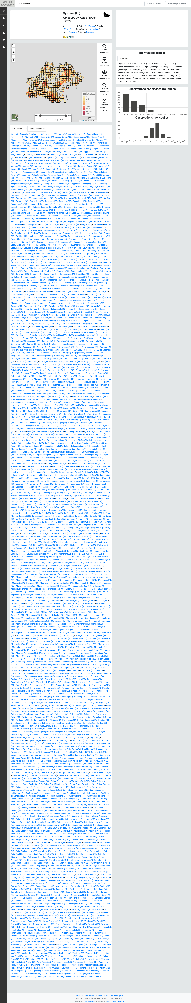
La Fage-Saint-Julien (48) (94, 466)
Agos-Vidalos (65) (95, 134)
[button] (13, 53)
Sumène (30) (85, 927)
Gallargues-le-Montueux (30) (23, 411)
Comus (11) (16, 335)
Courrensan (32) (18, 347)
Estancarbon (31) (91, 376)
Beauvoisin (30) (18, 207)
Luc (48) (70, 560)
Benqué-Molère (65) (19, 219)
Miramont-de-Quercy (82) (49, 603)
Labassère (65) (28, 446)
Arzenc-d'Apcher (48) (86, 166)
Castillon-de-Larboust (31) (43, 300)
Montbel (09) (59, 624)
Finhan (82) (40, 388)
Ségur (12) (59, 906)
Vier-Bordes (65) (40, 974)
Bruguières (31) (29, 251)
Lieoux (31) (33, 551)
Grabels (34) (63, 425)
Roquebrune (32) (34, 749)
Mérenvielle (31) (73, 595)
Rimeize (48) (16, 743)
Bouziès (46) (93, 242)
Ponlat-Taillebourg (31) (26, 705)
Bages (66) (32, 189)
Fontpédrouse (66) (74, 396)
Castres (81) (72, 300)
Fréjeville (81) (43, 405)
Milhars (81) (40, 600)
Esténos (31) (17, 379)
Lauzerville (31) (61, 510)
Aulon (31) (35, 175)
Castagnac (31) (83, 283)
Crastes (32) (16, 350)
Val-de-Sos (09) (56, 953)
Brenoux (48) (93, 245)
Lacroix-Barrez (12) (38, 466)
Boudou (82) (59, 236)
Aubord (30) (39, 172)
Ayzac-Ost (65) (61, 186)
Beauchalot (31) (18, 204)
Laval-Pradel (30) (35, 513)
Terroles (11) (21, 936)
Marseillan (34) (81, 574)
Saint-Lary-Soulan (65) (34, 831)
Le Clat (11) (94, 522)
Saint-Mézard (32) (78, 851)
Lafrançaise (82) (66, 469)
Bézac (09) (47, 224)
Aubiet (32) (27, 172)
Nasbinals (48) (51, 665)
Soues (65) (34, 924)
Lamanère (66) (84, 481)
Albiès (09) (15, 143)
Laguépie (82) (43, 475)
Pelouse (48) (44, 691)
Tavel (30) (44, 933)
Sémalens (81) (27, 909)
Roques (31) (21, 758)
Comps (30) (105, 332)
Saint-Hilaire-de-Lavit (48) (69, 813)
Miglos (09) (16, 600)
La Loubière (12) (23, 481)
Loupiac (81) (16, 560)
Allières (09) (92, 143)
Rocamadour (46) (18, 746)
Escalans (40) (22, 367)
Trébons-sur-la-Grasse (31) (50, 944)
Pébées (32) (37, 688)
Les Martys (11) (62, 536)
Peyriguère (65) (37, 697)
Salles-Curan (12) (94, 889)
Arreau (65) (43, 163)
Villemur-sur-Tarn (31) (20, 982)
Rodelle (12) (59, 746)
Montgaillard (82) (35, 644)
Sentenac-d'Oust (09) (89, 912)
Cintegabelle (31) (89, 323)
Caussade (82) (66, 306)
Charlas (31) (46, 321)
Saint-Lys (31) (75, 842)
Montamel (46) (32, 618)
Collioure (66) (48, 332)
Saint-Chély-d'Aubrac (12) (92, 778)
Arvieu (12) (71, 166)
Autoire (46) (72, 181)
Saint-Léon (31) (66, 839)
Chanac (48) (34, 321)
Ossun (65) (32, 679)
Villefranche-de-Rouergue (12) (75, 979)
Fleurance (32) (77, 388)
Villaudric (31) (38, 976)
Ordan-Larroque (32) (74, 673)
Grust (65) (42, 431)
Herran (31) (39, 434)
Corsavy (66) (28, 341)
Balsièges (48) (61, 192)
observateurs (37, 129)
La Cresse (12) (22, 466)
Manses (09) (28, 568)
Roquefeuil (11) (78, 749)
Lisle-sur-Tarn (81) (73, 554)
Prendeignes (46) (18, 723)
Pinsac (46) (46, 700)
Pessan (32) (16, 694)
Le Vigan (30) (22, 545)
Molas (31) (43, 609)
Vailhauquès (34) (74, 950)
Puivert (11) (77, 723)
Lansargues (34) (67, 487)
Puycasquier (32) (31, 726)
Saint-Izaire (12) (55, 816)
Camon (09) (82, 262)
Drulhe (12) (16, 361)
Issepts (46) (71, 437)
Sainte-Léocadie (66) (56, 796)
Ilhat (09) (20, 437)
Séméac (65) (40, 909)
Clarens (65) (90, 326)
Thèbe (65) (60, 936)
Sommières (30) (101, 918)
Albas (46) (71, 140)
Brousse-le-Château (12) (82, 248)
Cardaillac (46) (64, 277)
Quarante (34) (87, 729)
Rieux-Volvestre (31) (86, 740)
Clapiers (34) (49, 326)
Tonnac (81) (46, 939)
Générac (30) (91, 414)
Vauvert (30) (101, 956)
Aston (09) (106, 169)
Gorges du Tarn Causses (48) (23, 423)
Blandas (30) (60, 227)
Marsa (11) (56, 574)
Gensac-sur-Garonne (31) (65, 417)
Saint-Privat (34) (33, 871)
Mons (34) (31, 615)
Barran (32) (39, 198)
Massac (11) (74, 580)
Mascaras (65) (22, 580)
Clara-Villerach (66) (75, 326)
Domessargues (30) (46, 358)
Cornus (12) (16, 341)
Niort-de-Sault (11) (30, 667)
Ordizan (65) (89, 673)
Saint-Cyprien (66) (86, 784)
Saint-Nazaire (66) (76, 854)
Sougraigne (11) (47, 924)
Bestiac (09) (38, 221)
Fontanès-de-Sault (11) (89, 393)
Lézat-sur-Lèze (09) (63, 545)
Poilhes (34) (35, 702)
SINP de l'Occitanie (87, 996)
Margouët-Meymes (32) (38, 571)
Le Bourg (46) (66, 519)
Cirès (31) (102, 323)
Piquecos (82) (73, 700)
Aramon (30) (42, 154)
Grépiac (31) (80, 428)
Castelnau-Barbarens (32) (55, 288)
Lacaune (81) (64, 460)
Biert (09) (93, 224)
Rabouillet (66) (90, 732)
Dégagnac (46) (88, 356)
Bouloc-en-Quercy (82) (32, 239)
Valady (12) (88, 950)
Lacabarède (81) (52, 458)
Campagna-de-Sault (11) (21, 265)
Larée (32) (46, 493)
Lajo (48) (34, 478)
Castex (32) (84, 297)
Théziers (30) (85, 936)
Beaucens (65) (99, 201)
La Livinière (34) (89, 478)
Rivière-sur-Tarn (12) (94, 743)
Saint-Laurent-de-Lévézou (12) (42, 834)
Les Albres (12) (22, 533)
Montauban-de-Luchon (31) (66, 621)
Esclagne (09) (75, 367)
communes (19, 129)
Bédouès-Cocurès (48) (71, 207)
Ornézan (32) (49, 676)
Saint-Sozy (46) (79, 880)
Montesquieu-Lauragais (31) (78, 635)
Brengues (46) (81, 245)
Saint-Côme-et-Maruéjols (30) (49, 784)
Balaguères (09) (18, 192)
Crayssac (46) (29, 350)
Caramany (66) (104, 274)
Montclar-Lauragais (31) (21, 630)
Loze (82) (61, 560)
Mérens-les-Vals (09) (56, 595)
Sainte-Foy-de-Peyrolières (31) (92, 793)
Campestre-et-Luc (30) (79, 265)
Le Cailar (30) (54, 522)
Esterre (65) (30, 379)
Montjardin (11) (31, 647)
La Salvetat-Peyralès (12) (89, 498)
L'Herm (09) (99, 545)
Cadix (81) (82, 254)
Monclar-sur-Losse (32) (21, 612)
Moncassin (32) (88, 609)
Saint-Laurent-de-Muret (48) (69, 834)
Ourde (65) (56, 679)
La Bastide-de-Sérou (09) (59, 449)
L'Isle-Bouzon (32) (103, 551)
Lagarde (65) (92, 469)
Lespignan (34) (53, 539)
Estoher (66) (54, 379)
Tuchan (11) (51, 947)
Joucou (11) (62, 440)
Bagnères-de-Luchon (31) (73, 189)
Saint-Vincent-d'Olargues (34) (52, 886)
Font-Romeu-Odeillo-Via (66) (41, 399)
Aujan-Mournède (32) (20, 175)
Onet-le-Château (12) (47, 673)
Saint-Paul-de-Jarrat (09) (51, 860)
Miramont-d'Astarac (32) (91, 600)
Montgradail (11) (97, 644)
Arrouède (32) (87, 163)
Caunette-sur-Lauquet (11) (22, 306)
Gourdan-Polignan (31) (21, 425)
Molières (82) (55, 609)
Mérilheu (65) (17, 597)
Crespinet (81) (68, 350)
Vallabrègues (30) (18, 956)
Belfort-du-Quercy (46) (80, 210)
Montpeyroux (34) (80, 650)
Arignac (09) (39, 160)
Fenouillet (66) (81, 382)
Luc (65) (78, 560)
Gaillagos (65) (37, 408)
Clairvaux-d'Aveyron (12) (31, 326)
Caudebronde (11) (39, 303)
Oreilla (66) (101, 673)
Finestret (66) (27, 388)
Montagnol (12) (54, 615)
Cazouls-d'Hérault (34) (98, 312)
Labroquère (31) (94, 455)
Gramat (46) (90, 425)
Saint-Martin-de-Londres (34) (83, 845)
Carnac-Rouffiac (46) (34, 280)
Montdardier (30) (83, 630)
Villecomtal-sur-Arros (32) (57, 976)
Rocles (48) (48, 746)
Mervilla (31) (41, 597)
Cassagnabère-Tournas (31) (83, 280)
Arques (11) (32, 163)
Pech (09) (48, 688)
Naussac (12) (78, 665)
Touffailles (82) (59, 939)
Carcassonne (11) (48, 277)
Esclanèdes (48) (89, 367)
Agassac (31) (51, 134)
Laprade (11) (83, 490)
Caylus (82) (30, 309)
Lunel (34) (40, 563)
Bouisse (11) (100, 236)
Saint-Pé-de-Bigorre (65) (34, 866)
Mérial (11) (86, 595)
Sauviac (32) (104, 901)
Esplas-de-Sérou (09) (44, 376)
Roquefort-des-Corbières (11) (50, 752)
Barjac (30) (17, 198)
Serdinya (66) (22, 915)
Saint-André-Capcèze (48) (43, 767)
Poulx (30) (34, 714)
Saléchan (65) (17, 889)
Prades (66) (50, 717)
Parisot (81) (33, 685)
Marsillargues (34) (97, 574)
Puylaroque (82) (33, 729)
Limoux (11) (74, 551)
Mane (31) (16, 568)
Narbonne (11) (37, 665)
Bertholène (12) (89, 219)
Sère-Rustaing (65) (46, 915)
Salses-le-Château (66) (52, 892)
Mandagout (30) (91, 565)
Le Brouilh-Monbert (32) (21, 522)
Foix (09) (88, 391)
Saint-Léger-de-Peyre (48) (22, 839)
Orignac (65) (27, 676)
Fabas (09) (87, 379)
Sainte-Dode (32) (91, 790)
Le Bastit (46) (101, 516)
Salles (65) (80, 889)
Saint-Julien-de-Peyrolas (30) (39, 828)
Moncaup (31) (103, 609)
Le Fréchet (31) (90, 525)
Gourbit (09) (102, 423)
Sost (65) (60, 921)
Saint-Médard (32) (61, 851)
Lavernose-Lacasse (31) (68, 516)
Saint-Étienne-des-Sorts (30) (55, 799)
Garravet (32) (93, 411)
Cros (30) (80, 350)
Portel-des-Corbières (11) (72, 708)
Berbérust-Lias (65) (48, 219)
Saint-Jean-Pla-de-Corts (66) (47, 825)
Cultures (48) (71, 353)
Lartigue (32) (59, 498)
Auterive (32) (59, 181)
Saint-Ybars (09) (73, 886)
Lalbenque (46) (61, 478)
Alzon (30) (81, 146)
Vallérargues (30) (35, 956)
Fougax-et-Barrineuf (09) (101, 399)
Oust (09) (67, 679)
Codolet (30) (103, 329)
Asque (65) (75, 169)
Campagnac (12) (96, 262)
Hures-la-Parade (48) (64, 434)
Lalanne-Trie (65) (46, 478)
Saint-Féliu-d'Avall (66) (66, 802)
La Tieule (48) (33, 504)
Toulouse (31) (98, 939)
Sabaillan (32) (72, 761)
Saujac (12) (51, 898)
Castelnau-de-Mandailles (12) (63, 291)
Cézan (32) (52, 318)
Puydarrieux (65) (74, 726)
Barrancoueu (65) (52, 198)
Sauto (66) (49, 901)
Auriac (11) (44, 178)
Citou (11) (15, 326)
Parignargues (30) (19, 685)
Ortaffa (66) (97, 676)
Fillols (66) (15, 388)
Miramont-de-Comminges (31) (24, 603)
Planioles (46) (22, 702)
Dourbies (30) (74, 358)
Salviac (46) (103, 892)
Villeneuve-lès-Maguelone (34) (37, 985)
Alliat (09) (81, 143)
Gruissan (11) (30, 431)
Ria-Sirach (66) (57, 740)
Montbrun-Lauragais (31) (53, 627)
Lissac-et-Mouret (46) (92, 554)
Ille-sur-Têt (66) (43, 437)
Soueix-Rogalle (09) (19, 924)
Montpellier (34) (47, 650)
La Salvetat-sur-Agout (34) (37, 501)
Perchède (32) (84, 691)
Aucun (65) (93, 172)
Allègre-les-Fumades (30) (53, 143)
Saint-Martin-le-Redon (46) (59, 848)
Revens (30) (16, 740)
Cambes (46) (65, 259)
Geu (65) (102, 417)
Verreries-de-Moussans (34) (56, 965)
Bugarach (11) (70, 251)
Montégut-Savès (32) (84, 632)
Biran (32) (15, 227)
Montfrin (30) (84, 641)
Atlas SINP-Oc (24, 3)
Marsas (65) (68, 574)
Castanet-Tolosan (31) (20, 286)
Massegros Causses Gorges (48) (44, 583)
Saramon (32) (73, 895)
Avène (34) (15, 184)
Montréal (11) (70, 653)
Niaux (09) (101, 665)
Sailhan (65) (40, 764)
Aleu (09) (37, 143)
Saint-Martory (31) (80, 848)
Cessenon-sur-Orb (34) (26, 318)
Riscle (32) (38, 743)
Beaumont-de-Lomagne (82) (70, 204)
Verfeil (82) (74, 962)
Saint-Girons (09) (23, 813)
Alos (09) (26, 146)
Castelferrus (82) (63, 286)
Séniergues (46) (23, 912)
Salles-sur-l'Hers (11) (32, 892)
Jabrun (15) (101, 437)
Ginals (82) (59, 420)
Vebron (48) (51, 959)
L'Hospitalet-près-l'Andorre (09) (79, 548)
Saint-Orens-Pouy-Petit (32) (77, 857)
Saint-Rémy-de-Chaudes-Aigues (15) (63, 874)
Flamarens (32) (62, 388)
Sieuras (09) (41, 918)
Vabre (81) (41, 950)
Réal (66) (74, 734)
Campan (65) (62, 265)
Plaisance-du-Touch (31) (90, 700)
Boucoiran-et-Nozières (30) (40, 236)
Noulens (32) (48, 670)
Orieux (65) (16, 676)
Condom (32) (52, 335)
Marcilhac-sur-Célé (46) (84, 568)
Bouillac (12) (71, 236)
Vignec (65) (64, 974)
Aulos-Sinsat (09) (59, 175)
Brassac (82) (42, 245)
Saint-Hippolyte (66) (90, 813)
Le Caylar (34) (67, 522)
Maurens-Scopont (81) (83, 586)
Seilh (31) (95, 906)
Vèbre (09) (39, 959)
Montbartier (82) (45, 624)
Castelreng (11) (32, 297)
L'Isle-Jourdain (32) (56, 554)
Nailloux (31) (101, 662)
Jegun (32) (26, 440)
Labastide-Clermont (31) (62, 446)
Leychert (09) (48, 545)
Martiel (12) (56, 577)
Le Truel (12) (97, 542)
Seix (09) (16, 909)
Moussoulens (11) (20, 662)
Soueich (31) (100, 921)
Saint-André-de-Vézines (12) (81, 769)
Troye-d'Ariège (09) (37, 947)
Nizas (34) (71, 667)
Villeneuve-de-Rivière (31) (81, 982)
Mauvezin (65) (45, 589)
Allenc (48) (70, 143)
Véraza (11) (16, 962)
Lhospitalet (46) (32, 548)
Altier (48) (48, 146)
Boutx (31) (81, 242)
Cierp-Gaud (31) (49, 323)
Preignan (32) (84, 720)
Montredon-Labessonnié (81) (89, 653)
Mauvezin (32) (31, 589)
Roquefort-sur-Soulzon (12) (28, 755)
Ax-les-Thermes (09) (88, 184)
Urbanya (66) (85, 947)
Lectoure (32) (22, 525)
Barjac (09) (106, 195)
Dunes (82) (36, 361)
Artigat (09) (34, 166)
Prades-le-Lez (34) (84, 717)
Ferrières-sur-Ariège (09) (62, 385)
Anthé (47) (67, 151)
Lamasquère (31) (23, 484)
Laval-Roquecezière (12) (54, 513)
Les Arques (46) (68, 533)
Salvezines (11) (90, 892)
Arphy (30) (20, 163)
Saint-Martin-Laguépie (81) (34, 848)
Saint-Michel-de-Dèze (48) (33, 854)
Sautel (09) (21, 901)
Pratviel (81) (47, 720)
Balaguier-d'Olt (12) (34, 192)
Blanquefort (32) (74, 227)
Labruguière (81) (18, 458)
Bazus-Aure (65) (70, 201)
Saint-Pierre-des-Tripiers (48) (61, 869)
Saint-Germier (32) (48, 810)
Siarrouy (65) (29, 918)
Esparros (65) (69, 373)
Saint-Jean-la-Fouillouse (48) (96, 822)
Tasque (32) (75, 930)
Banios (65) (96, 192)
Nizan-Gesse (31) (58, 667)
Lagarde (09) (79, 469)
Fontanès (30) (58, 393)
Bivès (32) (25, 227)
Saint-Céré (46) (35, 778)
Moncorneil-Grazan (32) (43, 612)
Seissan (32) (106, 906)
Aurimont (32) (82, 178)
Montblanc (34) (86, 624)
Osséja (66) (21, 679)
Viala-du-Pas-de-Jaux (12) (49, 968)
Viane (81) (93, 968)
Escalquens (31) (49, 367)
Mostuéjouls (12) (44, 659)
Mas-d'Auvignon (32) (39, 580)
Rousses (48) (34, 761)
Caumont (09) (82, 303)
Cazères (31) (60, 312)
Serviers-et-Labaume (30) (76, 915)
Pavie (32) (93, 685)
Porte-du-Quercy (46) (51, 708)
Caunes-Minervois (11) (99, 303)
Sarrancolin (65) (23, 898)
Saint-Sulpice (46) (95, 880)
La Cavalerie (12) (79, 460)
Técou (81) (65, 933)
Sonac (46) (16, 921)
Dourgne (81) (87, 358)
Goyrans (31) (50, 425)
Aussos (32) (47, 181)
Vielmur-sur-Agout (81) (22, 974)
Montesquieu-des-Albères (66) (51, 635)
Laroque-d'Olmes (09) (20, 495)
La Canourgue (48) (68, 458)
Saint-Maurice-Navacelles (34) (39, 851)
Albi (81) (81, 140)
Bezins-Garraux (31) (61, 224)
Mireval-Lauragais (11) (86, 606)
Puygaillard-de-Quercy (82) (93, 726)
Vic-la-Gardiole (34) (36, 971)
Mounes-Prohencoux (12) (76, 659)
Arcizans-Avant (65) (88, 154)
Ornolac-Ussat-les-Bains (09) (68, 676)
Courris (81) (32, 347)
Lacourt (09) (67, 463)
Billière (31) (104, 224)
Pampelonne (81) (66, 682)
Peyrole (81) (77, 697)
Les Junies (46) (47, 536)
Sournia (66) (16, 927)
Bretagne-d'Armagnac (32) (22, 248)
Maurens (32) (66, 586)
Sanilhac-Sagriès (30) (33, 895)
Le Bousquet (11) (80, 519)
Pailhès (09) (90, 679)
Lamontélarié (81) (54, 484)
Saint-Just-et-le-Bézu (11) (64, 828)
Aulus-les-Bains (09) (77, 175)
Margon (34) (21, 571)
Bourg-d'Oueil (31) (74, 239)
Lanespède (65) (70, 484)
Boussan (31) (54, 242)
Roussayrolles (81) (19, 761)
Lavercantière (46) (35, 516)
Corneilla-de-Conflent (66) (41, 338)
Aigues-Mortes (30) (82, 137)
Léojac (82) (50, 530)
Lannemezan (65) (37, 487)
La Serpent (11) (72, 501)
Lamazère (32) (38, 484)
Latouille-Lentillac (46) (62, 504)
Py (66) (76, 729)
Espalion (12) (43, 373)
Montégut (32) (30, 632)
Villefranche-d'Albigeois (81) (94, 976)
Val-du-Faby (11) (71, 953)
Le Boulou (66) (52, 519)
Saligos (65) (51, 889)
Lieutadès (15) (45, 551)
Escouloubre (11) (96, 370)
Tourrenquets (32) (65, 941)
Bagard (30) (21, 189)
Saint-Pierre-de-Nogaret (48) (35, 869)
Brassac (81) (30, 245)
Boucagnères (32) (19, 236)
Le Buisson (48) (40, 522)
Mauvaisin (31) (17, 589)
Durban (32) (58, 361)
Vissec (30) (44, 988)
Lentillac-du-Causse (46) (33, 530)
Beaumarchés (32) (49, 204)
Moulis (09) (58, 659)
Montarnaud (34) (76, 618)
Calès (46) (83, 256)
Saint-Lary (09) (17, 831)
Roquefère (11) (63, 749)
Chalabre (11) (79, 318)
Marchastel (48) (53, 568)
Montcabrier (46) (73, 627)
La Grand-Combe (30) (42, 472)
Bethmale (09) (92, 221)
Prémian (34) (97, 720)
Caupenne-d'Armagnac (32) (47, 306)
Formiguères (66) (62, 399)
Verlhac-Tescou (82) (89, 962)
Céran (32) (85, 315)
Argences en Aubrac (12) (78, 157)
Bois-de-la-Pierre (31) (34, 230)
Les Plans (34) (85, 539)
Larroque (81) (46, 498)
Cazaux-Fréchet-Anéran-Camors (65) (94, 309)
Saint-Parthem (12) (31, 860)
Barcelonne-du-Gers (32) (63, 195)
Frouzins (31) (56, 405)
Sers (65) (60, 915)
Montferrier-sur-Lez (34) (41, 641)
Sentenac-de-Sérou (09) (68, 912)
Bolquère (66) (65, 230)
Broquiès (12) (65, 248)
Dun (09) (26, 361)
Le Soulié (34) (96, 536)
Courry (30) (43, 347)
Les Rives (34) (99, 539)
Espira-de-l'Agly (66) (24, 376)
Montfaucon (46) (92, 638)
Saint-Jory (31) (88, 825)
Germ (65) (92, 417)
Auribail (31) (56, 178)
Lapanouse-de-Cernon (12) (43, 490)
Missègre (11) (104, 606)
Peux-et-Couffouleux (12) (34, 694)
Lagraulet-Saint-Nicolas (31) (23, 475)
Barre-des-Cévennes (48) (72, 198)
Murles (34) (78, 662)
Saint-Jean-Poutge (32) (71, 825)
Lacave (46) (93, 460)
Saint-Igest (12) (39, 816)
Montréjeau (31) (18, 656)
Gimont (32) (48, 420)
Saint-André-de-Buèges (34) (67, 767)
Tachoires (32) (22, 930)
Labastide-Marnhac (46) (40, 452)
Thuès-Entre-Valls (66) (101, 936)
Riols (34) (28, 743)
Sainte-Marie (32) (92, 796)
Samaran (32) (17, 895)
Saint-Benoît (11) (101, 775)
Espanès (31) (56, 373)
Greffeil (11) (55, 428)
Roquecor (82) (49, 749)
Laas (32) (45, 443)
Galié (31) (87, 408)
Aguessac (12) (17, 137)
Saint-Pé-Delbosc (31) (55, 866)
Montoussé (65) (32, 650)
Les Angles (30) (37, 533)
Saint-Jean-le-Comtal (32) (22, 825)
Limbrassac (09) (60, 551)
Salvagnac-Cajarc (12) (72, 892)
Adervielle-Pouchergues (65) (32, 134)
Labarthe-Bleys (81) (72, 443)
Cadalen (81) (35, 254)
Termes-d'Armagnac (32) (82, 933)
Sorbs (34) (26, 921)
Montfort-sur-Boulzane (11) (65, 641)
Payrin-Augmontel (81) (21, 688)
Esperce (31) (97, 373)
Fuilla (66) (67, 405)
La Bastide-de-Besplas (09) (85, 446)
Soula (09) (72, 924)
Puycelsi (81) (45, 726)
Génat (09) (63, 414)
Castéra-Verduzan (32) (67, 297)
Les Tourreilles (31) (81, 542)
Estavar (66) (105, 376)
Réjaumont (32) (39, 737)
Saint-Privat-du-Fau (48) (79, 871)
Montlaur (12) (59, 647)
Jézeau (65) (38, 440)
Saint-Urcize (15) (55, 883)
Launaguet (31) (82, 507)
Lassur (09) (21, 504)
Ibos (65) (78, 434)
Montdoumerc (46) (100, 630)
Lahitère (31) (80, 475)
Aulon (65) (45, 175)
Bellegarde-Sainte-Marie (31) (64, 213)
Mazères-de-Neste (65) (26, 592)
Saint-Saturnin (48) (67, 877)
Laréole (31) (57, 493)
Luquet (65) (51, 563)
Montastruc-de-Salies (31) (96, 618)
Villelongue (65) (96, 979)
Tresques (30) (97, 944)
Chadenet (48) (65, 318)
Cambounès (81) (29, 262)
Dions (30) (32, 358)
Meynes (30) (65, 597)
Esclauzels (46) (31, 370)
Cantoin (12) (30, 274)
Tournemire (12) (35, 941)
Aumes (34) (92, 175)
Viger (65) (53, 974)
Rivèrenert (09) (50, 743)
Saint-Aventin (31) (80, 772)
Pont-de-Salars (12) (99, 705)
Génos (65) (48, 417)
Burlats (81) (94, 251)
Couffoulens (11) (92, 341)
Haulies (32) (88, 431)
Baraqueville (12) (30, 195)
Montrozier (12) (47, 656)
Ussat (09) (20, 950)
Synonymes (123, 58)
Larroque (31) (33, 498)
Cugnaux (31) (45, 353)
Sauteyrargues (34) (35, 901)
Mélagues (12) (100, 592)
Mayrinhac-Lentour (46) (63, 589)
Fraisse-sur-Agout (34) (47, 402)
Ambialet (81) (93, 146)
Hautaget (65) (101, 431)
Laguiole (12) (56, 475)
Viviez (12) (55, 988)
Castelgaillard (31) (80, 286)
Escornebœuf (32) (48, 370)
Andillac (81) (46, 149)
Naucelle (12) (65, 665)
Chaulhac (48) (101, 321)
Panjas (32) (94, 682)
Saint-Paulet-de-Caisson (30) (96, 860)
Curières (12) (94, 353)
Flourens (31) (65, 391)
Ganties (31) (53, 411)
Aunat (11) (20, 178)
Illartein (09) (30, 437)
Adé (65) (15, 134)
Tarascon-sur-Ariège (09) (41, 930)
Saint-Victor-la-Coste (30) (27, 886)
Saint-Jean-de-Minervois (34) (43, 819)
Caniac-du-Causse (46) (78, 271)
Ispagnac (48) (58, 437)
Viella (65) (90, 971)
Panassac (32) (81, 682)
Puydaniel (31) (59, 726)
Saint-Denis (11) (103, 784)
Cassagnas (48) (103, 280)
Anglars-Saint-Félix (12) (82, 149)
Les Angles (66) (52, 533)
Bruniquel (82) (44, 251)
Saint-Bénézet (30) (85, 775)
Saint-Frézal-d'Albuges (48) (38, 804)
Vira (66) (34, 988)
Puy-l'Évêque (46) (49, 729)
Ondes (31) (32, 673)
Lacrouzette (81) (75, 466)
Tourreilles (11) (49, 941)
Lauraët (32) (95, 507)
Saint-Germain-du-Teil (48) (27, 810)
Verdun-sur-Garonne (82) (57, 962)
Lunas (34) (29, 563)
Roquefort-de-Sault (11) (26, 752)
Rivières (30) (78, 743)
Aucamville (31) (70, 172)
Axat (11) (64, 184)
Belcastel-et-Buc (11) (49, 210)
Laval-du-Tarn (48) (19, 513)
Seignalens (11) (83, 906)
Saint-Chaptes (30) (72, 778)
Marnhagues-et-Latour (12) (22, 574)
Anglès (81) (98, 149)
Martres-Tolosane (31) (71, 577)
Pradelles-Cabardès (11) (21, 717)
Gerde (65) (82, 417)
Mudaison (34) (35, 662)
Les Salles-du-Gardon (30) (33, 542)
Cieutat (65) (75, 323)
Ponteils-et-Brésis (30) (20, 708)
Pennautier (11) (58, 691)
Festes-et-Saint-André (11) (86, 385)
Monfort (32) (91, 612)
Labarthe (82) (56, 443)
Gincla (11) (70, 420)
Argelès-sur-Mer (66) (43, 157)
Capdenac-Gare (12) (60, 274)
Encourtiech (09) (62, 364)
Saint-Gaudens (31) (59, 804)
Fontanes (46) (72, 393)
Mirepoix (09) (44, 606)
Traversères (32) (18, 944)
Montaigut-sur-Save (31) (95, 615)
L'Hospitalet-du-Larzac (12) (52, 548)
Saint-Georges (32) (75, 807)
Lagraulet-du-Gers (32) (96, 472)
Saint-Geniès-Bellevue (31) (27, 807)
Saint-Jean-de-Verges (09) (91, 819)
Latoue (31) (46, 504)
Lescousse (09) (99, 533)
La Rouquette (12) (68, 495)
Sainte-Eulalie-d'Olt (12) (42, 793)
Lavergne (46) (50, 516)
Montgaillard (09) (98, 641)
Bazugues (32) (55, 201)
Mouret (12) (93, 659)
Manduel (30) (105, 565)
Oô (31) (60, 673)
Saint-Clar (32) (83, 781)
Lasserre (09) (87, 501)
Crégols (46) (42, 350)
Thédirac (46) (72, 936)
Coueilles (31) (77, 341)
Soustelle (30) (54, 927)
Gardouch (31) (80, 411)
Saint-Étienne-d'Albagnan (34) (29, 799)
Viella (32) (80, 971)
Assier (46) (86, 169)
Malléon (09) (45, 565)
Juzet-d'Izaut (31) (31, 443)
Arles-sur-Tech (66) (65, 160)
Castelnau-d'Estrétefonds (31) (24, 294)
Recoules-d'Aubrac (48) (21, 737)
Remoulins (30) (54, 737)
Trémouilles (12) (83, 944)
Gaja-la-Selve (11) (52, 408)
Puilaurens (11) (64, 723)
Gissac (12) (93, 420)
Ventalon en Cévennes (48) (82, 959)
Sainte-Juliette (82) (37, 796)
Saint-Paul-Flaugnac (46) (46, 863)
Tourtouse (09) (81, 941)
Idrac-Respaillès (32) (92, 434)
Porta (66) (36, 708)
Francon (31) (89, 402)
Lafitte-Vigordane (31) (31, 469)
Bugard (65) (83, 251)
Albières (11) (102, 140)
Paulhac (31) (57, 685)
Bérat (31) (34, 219)
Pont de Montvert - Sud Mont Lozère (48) (71, 705)
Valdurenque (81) (87, 953)
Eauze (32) (49, 364)
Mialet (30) (90, 597)
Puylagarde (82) (18, 729)
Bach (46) (85, 186)
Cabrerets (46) (22, 254)
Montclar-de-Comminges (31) (94, 627)
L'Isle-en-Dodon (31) (37, 554)
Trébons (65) (32, 944)
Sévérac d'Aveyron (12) (98, 915)
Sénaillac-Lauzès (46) (89, 909)
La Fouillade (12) (50, 469)
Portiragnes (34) (63, 711)
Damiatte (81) (41, 356)
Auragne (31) (32, 178)
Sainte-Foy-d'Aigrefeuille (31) (65, 793)
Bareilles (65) (94, 195)
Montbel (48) (72, 624)
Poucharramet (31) (80, 711)
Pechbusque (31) (61, 688)
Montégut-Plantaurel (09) (63, 632)
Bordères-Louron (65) (69, 233)
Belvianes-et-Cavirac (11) (47, 216)
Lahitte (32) (92, 475)
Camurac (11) (101, 268)
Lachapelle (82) (40, 463)
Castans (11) (37, 286)
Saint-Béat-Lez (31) (31, 775)
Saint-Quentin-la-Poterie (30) (34, 874)
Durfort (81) (26, 364)
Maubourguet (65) (96, 583)
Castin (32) (60, 300)
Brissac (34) (52, 248)
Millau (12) (74, 600)
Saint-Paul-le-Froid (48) (90, 863)
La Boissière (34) (78, 455)
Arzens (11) (28, 169)
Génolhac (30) (35, 417)
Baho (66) (89, 189)
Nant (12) (26, 665)
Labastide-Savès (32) (36, 455)
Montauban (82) (46, 621)
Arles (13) (51, 160)
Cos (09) (39, 341)
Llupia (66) (15, 557)
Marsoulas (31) (31, 577)
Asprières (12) (62, 169)
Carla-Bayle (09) (93, 277)
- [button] (13, 56)
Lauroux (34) (21, 510)
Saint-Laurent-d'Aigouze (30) (58, 831)
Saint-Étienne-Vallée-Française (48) (41, 802)
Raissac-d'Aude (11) (19, 734)
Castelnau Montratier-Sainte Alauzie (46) (76, 294)
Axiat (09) (74, 184)
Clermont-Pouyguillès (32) (42, 329)
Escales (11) (34, 367)
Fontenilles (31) (19, 396)
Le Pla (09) (61, 530)
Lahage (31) (68, 475)
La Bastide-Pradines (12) (63, 452)
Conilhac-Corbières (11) (90, 335)
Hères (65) (27, 434)
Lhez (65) (20, 548)
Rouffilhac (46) (89, 758)
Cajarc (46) (59, 256)
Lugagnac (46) (17, 563)
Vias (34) (104, 968)
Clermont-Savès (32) (63, 329)
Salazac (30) (99, 886)
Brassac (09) (17, 245)
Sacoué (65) (16, 764)
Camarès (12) (36, 259)
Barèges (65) (81, 195)
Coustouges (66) (70, 347)
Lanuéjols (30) (82, 487)
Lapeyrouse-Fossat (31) (66, 490)
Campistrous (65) (97, 265)
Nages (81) (90, 662)
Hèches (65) (16, 434)
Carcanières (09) (32, 277)
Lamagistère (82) (39, 481)
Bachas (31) (96, 186)
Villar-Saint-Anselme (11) (98, 974)
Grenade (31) (67, 428)
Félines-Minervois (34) (50, 382)
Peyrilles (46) (51, 697)
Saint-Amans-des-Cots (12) (87, 764)
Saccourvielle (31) (100, 761)
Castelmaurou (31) (34, 288)
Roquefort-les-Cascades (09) (77, 752)
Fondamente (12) (18, 393)
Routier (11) (60, 761)
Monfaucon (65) (78, 612)
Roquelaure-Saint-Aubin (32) (68, 755)
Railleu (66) (103, 732)
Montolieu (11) (17, 650)
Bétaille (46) (49, 221)
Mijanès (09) (27, 600)
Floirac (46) (90, 388)
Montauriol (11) (99, 621)
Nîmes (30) (16, 667)
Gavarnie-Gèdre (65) (49, 414)
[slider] (40, 115)
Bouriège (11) (29, 242)
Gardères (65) (66, 411)
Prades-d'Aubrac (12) (66, 717)
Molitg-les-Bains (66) (71, 609)
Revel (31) (101, 737)
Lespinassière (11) (69, 539)
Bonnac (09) (21, 233)
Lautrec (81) (48, 510)
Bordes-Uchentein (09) (101, 233)
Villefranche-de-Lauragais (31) (24, 979)
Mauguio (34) (17, 586)
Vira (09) (25, 988)
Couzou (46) (84, 347)
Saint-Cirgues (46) (33, 781)
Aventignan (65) (29, 184)
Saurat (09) (81, 898)
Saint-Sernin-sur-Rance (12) (60, 880)
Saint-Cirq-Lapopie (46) (66, 781)
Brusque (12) (56, 251)
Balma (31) (49, 192)
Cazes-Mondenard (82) (77, 312)
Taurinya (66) (32, 933)
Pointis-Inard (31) (49, 702)
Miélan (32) (102, 597)
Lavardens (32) (73, 513)
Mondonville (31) (62, 612)
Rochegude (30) (35, 746)
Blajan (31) (48, 227)
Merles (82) (29, 597)
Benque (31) (100, 216)
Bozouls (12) (105, 242)
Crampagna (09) (99, 347)
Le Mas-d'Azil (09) (73, 528)
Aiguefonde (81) (47, 137)
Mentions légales (117, 996)
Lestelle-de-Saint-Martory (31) (59, 542)
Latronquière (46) (23, 507)
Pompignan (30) (96, 702)
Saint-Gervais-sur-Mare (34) (69, 810)
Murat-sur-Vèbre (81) (52, 662)
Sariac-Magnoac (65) (90, 895)
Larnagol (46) (70, 493)
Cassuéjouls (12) (67, 283)
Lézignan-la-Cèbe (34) (82, 545)
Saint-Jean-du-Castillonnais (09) (42, 822)
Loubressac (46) (83, 557)
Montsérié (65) (17, 659)
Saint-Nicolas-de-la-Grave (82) (24, 857)
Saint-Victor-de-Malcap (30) (76, 883)
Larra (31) (97, 495)
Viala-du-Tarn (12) (69, 968)
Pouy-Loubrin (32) (82, 714)
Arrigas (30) (74, 163)
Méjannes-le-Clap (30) (82, 592)
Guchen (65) (65, 431)
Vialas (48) (83, 968)
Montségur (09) (99, 656)
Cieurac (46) (63, 323)
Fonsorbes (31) (43, 393)
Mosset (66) (30, 659)
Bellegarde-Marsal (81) (41, 213)
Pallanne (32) (38, 682)
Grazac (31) (44, 428)
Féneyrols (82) (67, 382)
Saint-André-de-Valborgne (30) (54, 769)
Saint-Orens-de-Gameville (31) (51, 857)
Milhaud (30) (52, 600)
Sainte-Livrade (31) (75, 796)
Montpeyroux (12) (63, 650)
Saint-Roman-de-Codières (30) (93, 874)
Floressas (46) (52, 391)
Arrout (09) (99, 163)
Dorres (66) (62, 358)
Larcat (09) (21, 493)
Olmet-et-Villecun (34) (95, 670)
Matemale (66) (80, 583)
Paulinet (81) (82, 685)
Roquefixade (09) (93, 749)
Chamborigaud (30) (19, 321)
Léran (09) (96, 530)
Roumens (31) (103, 758)
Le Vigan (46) (35, 545)
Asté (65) (96, 169)
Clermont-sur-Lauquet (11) (85, 329)
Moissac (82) (17, 609)
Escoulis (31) (82, 370)
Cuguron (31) (58, 353)
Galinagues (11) (99, 408)
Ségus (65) (70, 906)
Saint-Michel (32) (94, 851)
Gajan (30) (66, 408)
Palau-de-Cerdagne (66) (21, 682)
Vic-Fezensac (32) (19, 971)
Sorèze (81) (49, 921)
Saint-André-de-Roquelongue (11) (25, 769)
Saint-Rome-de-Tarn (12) (46, 877)
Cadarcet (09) (48, 254)
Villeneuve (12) (37, 982)
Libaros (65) (21, 551)
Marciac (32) (67, 568)
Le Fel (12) (46, 525)
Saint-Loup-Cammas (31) (57, 842)
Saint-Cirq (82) (48, 781)
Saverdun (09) (39, 904)
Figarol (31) (104, 385)
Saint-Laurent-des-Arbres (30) (24, 837)
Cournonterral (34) (99, 344)
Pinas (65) (35, 700)
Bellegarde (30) (22, 213)
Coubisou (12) (50, 341)
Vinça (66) (15, 988)
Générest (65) (22, 417)
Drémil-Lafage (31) (102, 358)
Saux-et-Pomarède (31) (21, 904)
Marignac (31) (73, 571)
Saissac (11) (87, 886)
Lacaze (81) (105, 460)
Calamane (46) (71, 256)
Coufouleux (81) (23, 344)
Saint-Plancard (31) (83, 869)
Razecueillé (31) (62, 734)
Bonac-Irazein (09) (80, 230)
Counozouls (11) (53, 344)
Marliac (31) (85, 571)
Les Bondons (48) (83, 533)
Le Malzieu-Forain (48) (39, 528)
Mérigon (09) (98, 595)
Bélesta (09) (64, 210)
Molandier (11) (30, 609)
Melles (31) (16, 595)
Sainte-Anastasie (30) (57, 787)
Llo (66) (106, 554)
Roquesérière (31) (36, 758)
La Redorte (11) (34, 493)
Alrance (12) (37, 146)
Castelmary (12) (18, 288)
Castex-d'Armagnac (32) (100, 297)
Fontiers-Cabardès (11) (37, 396)
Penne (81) (71, 691)
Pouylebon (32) (66, 714)
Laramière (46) (97, 490)
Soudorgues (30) (86, 921)
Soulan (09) (105, 924)
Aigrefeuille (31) (32, 137)
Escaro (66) (62, 367)
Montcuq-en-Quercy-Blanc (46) (61, 630)
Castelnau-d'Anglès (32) (78, 288)
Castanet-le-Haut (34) (100, 283)
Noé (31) (81, 667)
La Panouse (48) (23, 490)
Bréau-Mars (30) (66, 245)
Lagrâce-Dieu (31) (23, 472)
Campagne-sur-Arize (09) (44, 265)
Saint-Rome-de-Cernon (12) (23, 877)
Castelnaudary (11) (19, 291)
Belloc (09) (82, 213)
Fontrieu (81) (21, 399)
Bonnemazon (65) (36, 233)
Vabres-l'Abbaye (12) (57, 950)
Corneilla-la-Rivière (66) (86, 338)
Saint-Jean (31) (69, 816)
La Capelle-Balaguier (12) (89, 458)
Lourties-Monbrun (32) (46, 560)
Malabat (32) (33, 565)
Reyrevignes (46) (42, 740)
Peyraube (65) (52, 694)
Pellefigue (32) (31, 691)
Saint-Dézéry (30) (39, 787)
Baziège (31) (42, 201)
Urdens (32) (97, 947)
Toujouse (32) (85, 939)
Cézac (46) (42, 318)
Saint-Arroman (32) (62, 772)
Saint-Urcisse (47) (39, 883)
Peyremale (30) (22, 697)
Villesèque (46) (57, 985)
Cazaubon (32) (70, 309)
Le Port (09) (72, 530)
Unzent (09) (73, 947)
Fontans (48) (105, 393)
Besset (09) (26, 221)
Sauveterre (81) (62, 901)
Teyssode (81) (48, 936)
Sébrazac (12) (32, 906)
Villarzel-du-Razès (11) (20, 976)
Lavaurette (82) (87, 513)
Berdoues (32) (64, 219)
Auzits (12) (105, 181)
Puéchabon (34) (49, 723)
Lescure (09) (16, 536)
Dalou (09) (29, 356)
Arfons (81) (28, 157)
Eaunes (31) (38, 364)
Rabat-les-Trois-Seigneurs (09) (69, 732)
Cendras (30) (61, 315)
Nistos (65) (44, 667)
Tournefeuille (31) (18, 941)
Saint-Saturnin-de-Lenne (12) (88, 877)
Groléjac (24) (17, 431)
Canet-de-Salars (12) (35, 271)
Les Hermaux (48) (31, 536)
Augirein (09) (105, 172)
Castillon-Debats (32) (21, 300)
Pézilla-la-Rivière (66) (93, 697)
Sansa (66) (49, 895)
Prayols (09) (59, 720)
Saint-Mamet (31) (90, 842)
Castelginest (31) (96, 286)
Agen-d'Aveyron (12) (77, 134)
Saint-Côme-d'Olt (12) (25, 784)
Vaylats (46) (28, 959)
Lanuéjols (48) (96, 487)
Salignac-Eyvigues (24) (34, 889)
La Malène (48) (69, 481)
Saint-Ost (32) (97, 857)
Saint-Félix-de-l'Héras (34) (89, 802)
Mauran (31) (53, 586)
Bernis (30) (76, 219)
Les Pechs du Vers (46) (35, 539)
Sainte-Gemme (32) (19, 796)
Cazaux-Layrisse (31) (20, 312)
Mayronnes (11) (82, 589)
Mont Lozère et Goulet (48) (91, 647)
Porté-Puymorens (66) (94, 708)
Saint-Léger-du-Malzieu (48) (46, 839)
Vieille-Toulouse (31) (65, 971)
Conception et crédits (103, 996)
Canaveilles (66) (18, 271)
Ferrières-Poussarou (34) (40, 385)
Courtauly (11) (56, 347)
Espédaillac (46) (83, 373)
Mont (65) (41, 615)
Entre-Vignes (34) (78, 364)
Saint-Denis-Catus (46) (20, 787)
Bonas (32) (94, 230)
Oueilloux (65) (45, 679)
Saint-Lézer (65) (97, 839)
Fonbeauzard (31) (101, 391)
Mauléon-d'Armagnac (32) (35, 586)
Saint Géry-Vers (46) (91, 810)
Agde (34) (63, 134)
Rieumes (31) (70, 740)
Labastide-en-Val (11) (80, 449)
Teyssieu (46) (34, 936)
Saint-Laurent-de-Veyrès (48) (50, 837)
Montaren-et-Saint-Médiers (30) (53, 618)
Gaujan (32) (34, 414)
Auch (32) (82, 172)
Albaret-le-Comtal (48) (32, 140)
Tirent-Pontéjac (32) (30, 939)
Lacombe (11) (54, 463)
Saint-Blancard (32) (19, 778)
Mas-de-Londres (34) (58, 580)
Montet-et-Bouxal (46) (74, 638)
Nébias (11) (91, 665)
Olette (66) (80, 670)
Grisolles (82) (105, 428)
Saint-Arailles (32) (45, 772)
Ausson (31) (21, 181)
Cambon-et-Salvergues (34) (84, 259)
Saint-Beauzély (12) (67, 775)
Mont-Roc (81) (32, 656)
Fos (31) (74, 399)
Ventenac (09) (102, 959)
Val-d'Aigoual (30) (102, 950)
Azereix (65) (74, 186)
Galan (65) (76, 408)
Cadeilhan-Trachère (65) (66, 254)
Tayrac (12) (54, 933)
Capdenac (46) (43, 274)
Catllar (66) (96, 300)
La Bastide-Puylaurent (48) (86, 452)
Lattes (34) (37, 507)
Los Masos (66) (40, 557)
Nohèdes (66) (93, 667)
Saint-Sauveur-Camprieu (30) (34, 880)
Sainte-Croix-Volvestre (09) (71, 790)
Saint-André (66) (23, 767)
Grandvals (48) (103, 425)
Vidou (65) (50, 971)
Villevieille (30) (87, 985)
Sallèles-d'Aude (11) (66, 889)
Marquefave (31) (43, 574)
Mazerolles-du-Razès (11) (48, 592)
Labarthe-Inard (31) (90, 443)
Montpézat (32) (96, 650)
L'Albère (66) (75, 478)
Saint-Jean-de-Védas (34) (68, 819)
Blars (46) (87, 227)
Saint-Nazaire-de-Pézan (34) (98, 854)
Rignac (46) (102, 740)
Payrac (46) (104, 685)
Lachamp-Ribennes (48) (21, 463)
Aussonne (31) (34, 181)
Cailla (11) (20, 256)
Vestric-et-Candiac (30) (92, 965)
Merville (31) (53, 597)
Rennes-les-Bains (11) (71, 737)
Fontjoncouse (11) (56, 396)
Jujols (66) (98, 440)
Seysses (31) (16, 918)
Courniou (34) (67, 344)
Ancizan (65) (33, 149)
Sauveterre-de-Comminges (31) (83, 901)
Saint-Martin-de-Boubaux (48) (29, 845)
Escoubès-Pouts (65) (66, 370)
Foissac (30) (78, 391)
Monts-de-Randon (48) (81, 656)
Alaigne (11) (16, 140)
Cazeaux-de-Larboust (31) (42, 312)
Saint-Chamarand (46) (53, 778)
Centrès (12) (74, 315)
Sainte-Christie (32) (92, 787)
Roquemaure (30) (89, 755)
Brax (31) (54, 245)
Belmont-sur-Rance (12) (99, 213)
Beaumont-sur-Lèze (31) (94, 204)
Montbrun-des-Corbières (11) (28, 627)
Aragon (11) (31, 154)
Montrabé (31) (56, 653)
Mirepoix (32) (57, 606)
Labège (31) (52, 455)
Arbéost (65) (55, 154)
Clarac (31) (61, 326)
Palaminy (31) (102, 679)
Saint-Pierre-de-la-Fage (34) (78, 866)
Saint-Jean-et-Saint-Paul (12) (70, 822)
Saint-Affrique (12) (66, 764)
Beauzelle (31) (32, 207)
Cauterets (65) (17, 309)
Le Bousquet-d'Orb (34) (100, 519)
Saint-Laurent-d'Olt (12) (74, 837)
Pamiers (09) (51, 682)
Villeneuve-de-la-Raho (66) (57, 982)
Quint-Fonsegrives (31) (21, 732)
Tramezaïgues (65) (97, 941)
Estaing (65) (77, 376)
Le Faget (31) (35, 525)
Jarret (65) (15, 440)
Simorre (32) (64, 918)
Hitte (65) (49, 434)
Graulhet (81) (31, 428)
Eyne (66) (77, 379)
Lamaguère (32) (55, 481)
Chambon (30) (92, 318)
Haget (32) (77, 431)
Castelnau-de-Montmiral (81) (90, 291)
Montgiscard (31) (81, 644)
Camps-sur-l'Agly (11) (84, 268)
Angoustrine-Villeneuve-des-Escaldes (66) (34, 151)
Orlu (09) (38, 676)
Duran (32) (46, 361)
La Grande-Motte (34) (62, 472)
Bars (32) (89, 198)
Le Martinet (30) (57, 528)
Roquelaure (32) (48, 755)
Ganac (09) (42, 411)
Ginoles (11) (81, 420)
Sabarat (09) (85, 761)
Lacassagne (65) (36, 460)
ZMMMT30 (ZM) (68, 988)
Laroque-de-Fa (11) (100, 493)
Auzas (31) (83, 181)
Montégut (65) (44, 632)
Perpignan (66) (97, 691)
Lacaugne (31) (51, 460)
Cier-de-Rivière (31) (33, 323)
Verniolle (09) (36, 965)
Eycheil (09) (66, 379)
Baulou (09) (30, 201)
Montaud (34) (85, 621)
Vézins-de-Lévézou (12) (26, 968)
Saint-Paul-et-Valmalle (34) (22, 863)
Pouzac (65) (97, 714)
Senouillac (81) (37, 912)
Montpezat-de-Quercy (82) (22, 653)
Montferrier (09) (23, 641)
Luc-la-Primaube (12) (93, 560)
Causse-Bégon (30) (82, 306)
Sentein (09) (51, 912)
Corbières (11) (22, 338)
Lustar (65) (62, 563)
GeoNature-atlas (89, 1002)
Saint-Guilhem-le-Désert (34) (44, 813)
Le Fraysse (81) (76, 525)
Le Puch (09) (84, 530)
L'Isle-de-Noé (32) (19, 554)
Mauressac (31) (101, 586)
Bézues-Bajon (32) (80, 224)
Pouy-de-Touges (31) (49, 714)
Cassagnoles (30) (18, 283)
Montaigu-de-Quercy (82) (73, 615)
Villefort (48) (74, 976)
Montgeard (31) (65, 644)
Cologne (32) (61, 332)
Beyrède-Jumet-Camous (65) (28, 224)
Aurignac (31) (68, 178)
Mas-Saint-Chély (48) (90, 580)
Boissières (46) (51, 230)
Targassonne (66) (60, 930)
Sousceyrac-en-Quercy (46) (35, 927)
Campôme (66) (17, 268)
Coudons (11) (64, 341)
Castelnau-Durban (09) (48, 294)
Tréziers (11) (21, 947)
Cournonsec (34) (82, 344)
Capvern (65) (90, 274)
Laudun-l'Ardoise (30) (65, 507)
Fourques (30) (18, 402)
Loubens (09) (53, 557)
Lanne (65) (97, 484)
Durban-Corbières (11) (74, 361)
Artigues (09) (46, 166)
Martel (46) (44, 577)
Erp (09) (103, 364)
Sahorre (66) (28, 764)
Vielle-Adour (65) (103, 971)
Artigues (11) (59, 166)
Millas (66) (64, 600)
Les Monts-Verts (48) (79, 536)
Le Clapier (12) (81, 522)
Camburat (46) (69, 262)
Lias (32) (98, 548)
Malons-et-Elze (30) (61, 565)
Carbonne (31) (17, 277)
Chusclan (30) (17, 323)
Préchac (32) (71, 720)
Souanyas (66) (71, 921)
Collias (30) (36, 332)
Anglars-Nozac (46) (61, 149)
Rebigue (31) (98, 734)
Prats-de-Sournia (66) (31, 720)
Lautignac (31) (35, 510)
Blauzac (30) (98, 227)
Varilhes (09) (88, 956)
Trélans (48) (69, 944)
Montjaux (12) (45, 647)
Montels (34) (16, 635)
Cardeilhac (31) (78, 277)
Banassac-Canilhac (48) (79, 192)
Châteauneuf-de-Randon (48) (80, 321)
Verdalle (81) (28, 962)
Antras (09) (78, 151)
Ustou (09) (31, 950)
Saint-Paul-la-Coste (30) (68, 863)
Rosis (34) (77, 758)
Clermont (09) (103, 326)
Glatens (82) (105, 420)
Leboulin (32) (39, 519)
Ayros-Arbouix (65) (46, 186)
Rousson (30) (47, 761)
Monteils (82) (100, 632)
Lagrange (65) (79, 472)
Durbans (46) (90, 361)
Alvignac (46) (59, 146)
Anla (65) (58, 151)
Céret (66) (96, 315)
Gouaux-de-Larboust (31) (84, 423)
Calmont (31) (95, 256)
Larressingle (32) (18, 498)
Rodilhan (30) (83, 746)
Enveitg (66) (93, 364)
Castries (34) (84, 300)
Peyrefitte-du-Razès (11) (89, 694)
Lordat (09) (26, 557)
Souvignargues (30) (70, 927)
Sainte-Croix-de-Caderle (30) (46, 790)
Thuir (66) (16, 939)
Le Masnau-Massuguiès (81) (95, 528)
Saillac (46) (52, 764)
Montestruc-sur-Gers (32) (52, 638)
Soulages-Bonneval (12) (88, 924)
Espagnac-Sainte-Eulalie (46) (23, 373)
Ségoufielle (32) (46, 906)
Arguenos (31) (96, 157)
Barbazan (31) (45, 195)
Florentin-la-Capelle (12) (33, 391)
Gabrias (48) (103, 405)
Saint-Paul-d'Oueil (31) (72, 860)
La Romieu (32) (84, 493)
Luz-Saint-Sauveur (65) (90, 563)
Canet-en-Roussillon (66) (56, 271)
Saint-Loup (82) (38, 842)
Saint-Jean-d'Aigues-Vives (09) (91, 816)
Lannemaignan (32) (19, 487)
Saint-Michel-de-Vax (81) (56, 854)
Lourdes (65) (29, 560)
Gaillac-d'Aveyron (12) (20, 408)
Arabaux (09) (100, 151)
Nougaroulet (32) (33, 670)
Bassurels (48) (17, 201)
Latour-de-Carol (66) (82, 504)
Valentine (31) (102, 953)
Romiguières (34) (18, 749)
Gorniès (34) (43, 423)
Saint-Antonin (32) (102, 769)
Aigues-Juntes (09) (64, 137)
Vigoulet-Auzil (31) (78, 974)
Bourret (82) (42, 242)
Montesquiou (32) (32, 638)
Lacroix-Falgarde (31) (57, 466)
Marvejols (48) (89, 577)
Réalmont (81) (85, 734)
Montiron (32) (17, 647)
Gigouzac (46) (22, 420)
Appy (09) (89, 151)
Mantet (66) (40, 568)
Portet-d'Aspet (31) (24, 711)
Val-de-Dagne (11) (19, 953)
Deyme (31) (101, 356)
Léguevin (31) (22, 528)
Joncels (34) (49, 440)
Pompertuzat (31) (80, 702)
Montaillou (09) (17, 618)
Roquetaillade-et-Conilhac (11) (58, 758)
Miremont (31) (31, 606)
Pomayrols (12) (64, 702)
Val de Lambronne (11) (38, 953)
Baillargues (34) (102, 189)
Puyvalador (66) (65, 729)
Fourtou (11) (31, 402)
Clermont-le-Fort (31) (20, 329)
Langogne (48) (84, 484)
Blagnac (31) (36, 227)
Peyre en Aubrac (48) (69, 694)
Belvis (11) (63, 216)
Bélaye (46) (87, 207)
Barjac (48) (28, 198)
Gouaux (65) (67, 423)
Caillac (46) (31, 256)
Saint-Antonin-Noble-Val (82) (23, 772)
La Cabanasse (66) (35, 458)
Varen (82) (76, 956)
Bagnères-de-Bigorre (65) (49, 189)
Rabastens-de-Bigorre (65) (43, 732)
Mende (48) (27, 595)
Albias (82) (91, 140)
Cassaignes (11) (52, 283)
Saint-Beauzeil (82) (49, 775)
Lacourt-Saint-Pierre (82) (84, 463)
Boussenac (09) (69, 242)
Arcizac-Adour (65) (70, 154)
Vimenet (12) (100, 985)
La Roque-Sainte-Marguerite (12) (45, 495)
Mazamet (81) (96, 589)
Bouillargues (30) (85, 236)
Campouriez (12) (33, 268)
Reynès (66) (28, 740)
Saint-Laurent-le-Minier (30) (97, 837)
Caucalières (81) (23, 303)
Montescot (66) (30, 635)
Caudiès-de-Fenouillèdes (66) (61, 303)
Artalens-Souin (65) (19, 166)
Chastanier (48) (60, 321)
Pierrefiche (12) (22, 700)
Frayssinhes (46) (28, 405)
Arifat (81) (28, 160)
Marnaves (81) (98, 571)
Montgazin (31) (50, 644)
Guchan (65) (53, 431)
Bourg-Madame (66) (92, 239)
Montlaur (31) (72, 647)
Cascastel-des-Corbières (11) (57, 280)
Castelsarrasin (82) (48, 297)
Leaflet (82, 120)
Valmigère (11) (64, 956)
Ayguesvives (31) (28, 186)
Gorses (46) (55, 423)
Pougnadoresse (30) (20, 714)
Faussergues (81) (31, 382)
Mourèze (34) (106, 659)
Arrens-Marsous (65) (58, 163)
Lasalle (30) (71, 498)
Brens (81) (105, 245)
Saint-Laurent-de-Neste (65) (94, 834)
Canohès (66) (95, 271)
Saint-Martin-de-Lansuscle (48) (56, 845)
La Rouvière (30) (85, 495)
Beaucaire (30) (85, 201)
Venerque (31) (63, 959)
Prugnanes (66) (34, 723)
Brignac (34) (40, 248)
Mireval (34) (70, 606)
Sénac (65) (73, 909)
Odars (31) (69, 670)
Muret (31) (67, 662)
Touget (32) (72, 939)
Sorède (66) (38, 921)
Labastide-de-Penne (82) (36, 449)
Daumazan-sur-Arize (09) (59, 356)
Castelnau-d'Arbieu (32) (100, 288)
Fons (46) (32, 393)
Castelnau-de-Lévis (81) (39, 291)
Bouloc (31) (16, 239)
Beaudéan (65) (32, 204)
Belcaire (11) (32, 210)
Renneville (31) (88, 737)
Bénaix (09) (89, 216)
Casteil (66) (49, 286)
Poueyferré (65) (96, 711)
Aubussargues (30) (53, 172)
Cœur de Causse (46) (20, 332)
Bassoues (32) (100, 198)
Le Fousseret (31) (60, 525)
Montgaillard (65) (18, 644)
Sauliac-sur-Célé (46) (66, 898)
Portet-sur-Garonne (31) (44, 711)
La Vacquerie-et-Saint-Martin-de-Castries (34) (89, 510)
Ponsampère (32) (44, 705)
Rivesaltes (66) (64, 743)
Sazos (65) (89, 904)
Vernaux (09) (105, 962)
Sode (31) (88, 918)
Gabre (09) (91, 405)
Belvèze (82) (16, 216)
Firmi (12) (50, 388)
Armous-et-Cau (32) (83, 160)
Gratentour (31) (17, 428)
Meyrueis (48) (79, 597)
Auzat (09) (94, 181)
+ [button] (13, 49)
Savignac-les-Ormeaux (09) (71, 904)
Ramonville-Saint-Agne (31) (41, 734)
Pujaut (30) (103, 723)
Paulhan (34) (69, 685)
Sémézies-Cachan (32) (57, 909)
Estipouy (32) (42, 379)
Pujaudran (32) (90, 723)
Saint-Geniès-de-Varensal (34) (53, 807)
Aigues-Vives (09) (99, 137)
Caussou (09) (98, 306)
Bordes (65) (85, 233)
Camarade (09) (22, 259)
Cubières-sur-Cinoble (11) (27, 353)
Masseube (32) (66, 583)
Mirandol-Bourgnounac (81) (86, 603)
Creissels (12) (55, 350)
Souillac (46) (61, 924)
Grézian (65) (92, 428)
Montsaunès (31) (62, 656)
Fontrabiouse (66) (91, 396)
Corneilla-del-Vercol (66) (64, 338)
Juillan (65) (87, 440)
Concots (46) (39, 335)
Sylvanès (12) (98, 927)
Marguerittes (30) (57, 571)
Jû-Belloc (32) (75, 440)
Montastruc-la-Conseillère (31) (24, 621)
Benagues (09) (76, 216)
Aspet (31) (50, 169)
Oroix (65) (86, 676)
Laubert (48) (48, 507)
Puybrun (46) (16, 726)
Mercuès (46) (39, 595)
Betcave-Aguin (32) (64, 221)
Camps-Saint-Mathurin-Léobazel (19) (57, 268)
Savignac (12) (52, 904)
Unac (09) (62, 947)
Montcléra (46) (39, 630)
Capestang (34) (77, 274)
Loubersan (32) (67, 557)
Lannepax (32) (52, 487)
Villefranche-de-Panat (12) (50, 979)
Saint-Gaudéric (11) (77, 804)
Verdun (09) (40, 962)
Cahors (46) (94, 254)
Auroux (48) (94, 178)
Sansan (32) (60, 895)
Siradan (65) (77, 918)
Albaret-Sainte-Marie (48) (54, 140)
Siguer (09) (53, 918)
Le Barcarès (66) (87, 516)
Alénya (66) (27, 143)
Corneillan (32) (104, 338)
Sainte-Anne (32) (75, 787)
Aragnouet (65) (17, 154)
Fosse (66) (84, 399)
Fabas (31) (98, 379)
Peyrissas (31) (64, 697)
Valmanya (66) (50, 956)
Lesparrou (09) (17, 539)
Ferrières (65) (22, 385)
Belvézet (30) (29, 216)
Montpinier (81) (42, 653)
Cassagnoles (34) (35, 283)
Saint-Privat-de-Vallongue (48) (54, 871)
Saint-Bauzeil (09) (96, 772)
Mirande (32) (67, 603)
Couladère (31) (38, 344)
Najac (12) (15, 665)
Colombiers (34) (75, 332)
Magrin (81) (21, 565)
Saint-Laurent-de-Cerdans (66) (85, 831)
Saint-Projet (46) (98, 871)
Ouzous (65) (77, 679)
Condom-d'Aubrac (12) (68, 335)
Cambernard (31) (51, 259)
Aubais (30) (16, 172)
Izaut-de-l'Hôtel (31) (85, 437)
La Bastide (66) (43, 446)
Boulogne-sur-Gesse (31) (54, 239)
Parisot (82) (45, 685)
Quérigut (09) (100, 729)
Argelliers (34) (60, 157)
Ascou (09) (39, 169)
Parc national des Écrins (115, 1002)
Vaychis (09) (16, 959)
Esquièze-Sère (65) (62, 376)
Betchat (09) (79, 221)
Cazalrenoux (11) (43, 309)
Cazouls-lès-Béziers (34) (21, 315)
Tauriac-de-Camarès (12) (92, 930)
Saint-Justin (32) (83, 828)
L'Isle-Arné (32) (87, 551)
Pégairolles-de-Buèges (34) (81, 688)
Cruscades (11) (92, 350)
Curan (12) (82, 353)
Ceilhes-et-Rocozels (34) (44, 315)
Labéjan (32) (64, 455)
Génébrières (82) (77, 414)
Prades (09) (38, 717)
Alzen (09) (71, 146)
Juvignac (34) (17, 443)
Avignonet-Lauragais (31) (48, 184)
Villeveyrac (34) (72, 985)
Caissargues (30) (45, 256)
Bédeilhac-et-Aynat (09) (50, 207)
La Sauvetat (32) (57, 501)
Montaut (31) (16, 624)
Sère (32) (33, 915)
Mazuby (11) (66, 592)
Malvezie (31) (77, 565)
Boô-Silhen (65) (51, 233)
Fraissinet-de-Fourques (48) (71, 402)
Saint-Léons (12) (82, 839)
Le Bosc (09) (26, 519)
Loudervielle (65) (98, 557)
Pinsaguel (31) (59, 700)
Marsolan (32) (17, 577)
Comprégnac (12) (91, 332)
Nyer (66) (59, 670)
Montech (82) (17, 632)
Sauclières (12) (37, 898)
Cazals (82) (57, 309)
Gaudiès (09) (21, 414)
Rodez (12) (71, 746)
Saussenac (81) (94, 898)
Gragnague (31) (76, 425)
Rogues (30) (95, 746)
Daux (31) (76, 356)
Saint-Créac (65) (70, 784)
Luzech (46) (73, 563)
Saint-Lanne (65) (99, 828)
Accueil (77, 996)
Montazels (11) (30, 624)
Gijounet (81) (35, 420)
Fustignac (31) (79, 405)
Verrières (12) (75, 965)
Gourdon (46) (38, 425)
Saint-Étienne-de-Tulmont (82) (82, 799)
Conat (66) (27, 335)
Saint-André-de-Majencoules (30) (95, 767)
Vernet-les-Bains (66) (20, 965)
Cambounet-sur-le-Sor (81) (49, 262)
